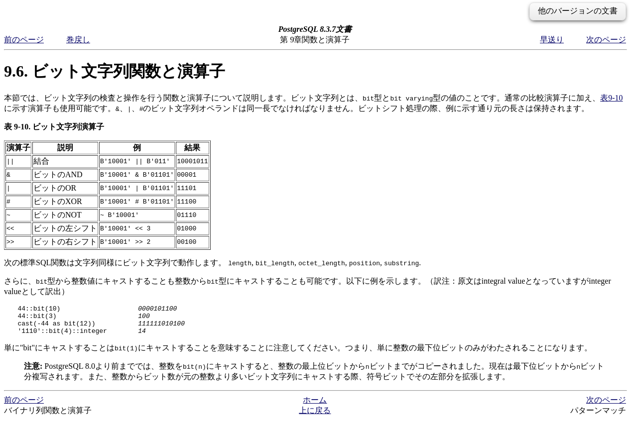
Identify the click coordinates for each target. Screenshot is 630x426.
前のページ (24, 39)
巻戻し (78, 39)
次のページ (606, 39)
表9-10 (611, 98)
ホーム (315, 406)
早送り (552, 39)
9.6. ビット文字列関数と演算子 (114, 71)
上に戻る (315, 416)
